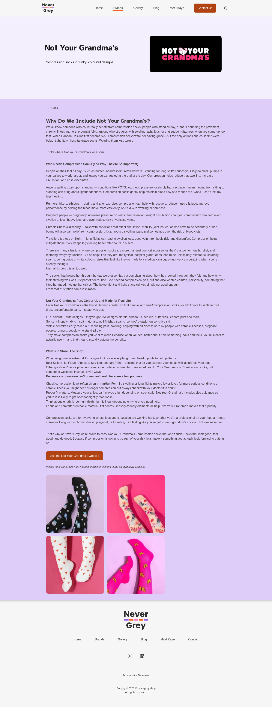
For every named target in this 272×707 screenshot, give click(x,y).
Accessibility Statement (136, 675)
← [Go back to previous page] (53, 108)
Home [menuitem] (99, 8)
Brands (99, 639)
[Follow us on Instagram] (130, 656)
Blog (144, 639)
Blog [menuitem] (156, 8)
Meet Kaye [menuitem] (177, 8)
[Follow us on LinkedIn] (142, 656)
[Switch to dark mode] (225, 8)
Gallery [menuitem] (138, 8)
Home (77, 639)
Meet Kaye (167, 639)
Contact (193, 639)
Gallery (122, 639)
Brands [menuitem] (118, 8)
